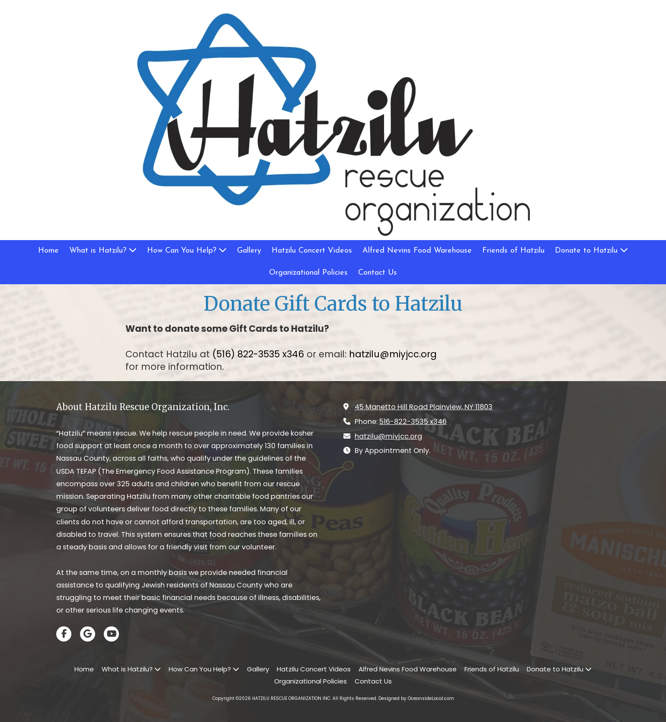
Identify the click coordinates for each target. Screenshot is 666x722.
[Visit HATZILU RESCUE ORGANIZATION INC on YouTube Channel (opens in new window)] (111, 634)
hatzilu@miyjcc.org (388, 436)
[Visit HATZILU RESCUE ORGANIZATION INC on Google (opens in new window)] (87, 634)
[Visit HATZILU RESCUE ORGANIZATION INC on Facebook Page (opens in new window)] (63, 634)
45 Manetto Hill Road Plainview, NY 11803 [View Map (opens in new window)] (424, 407)
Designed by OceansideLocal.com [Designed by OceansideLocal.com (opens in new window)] (416, 698)
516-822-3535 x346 (413, 422)
